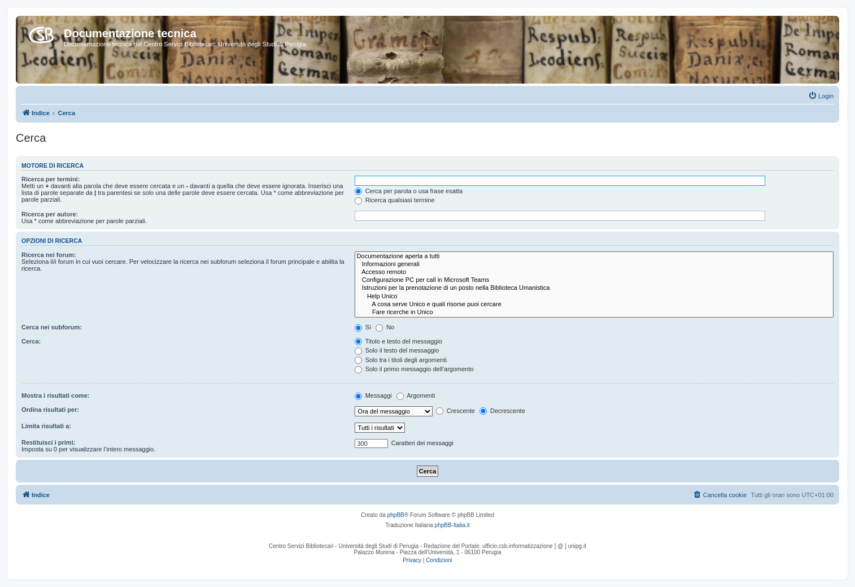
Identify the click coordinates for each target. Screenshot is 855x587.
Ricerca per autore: (49, 214)
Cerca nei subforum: (51, 327)
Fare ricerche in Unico (594, 312)
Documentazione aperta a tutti (594, 256)
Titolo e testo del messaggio (398, 341)
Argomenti (415, 395)
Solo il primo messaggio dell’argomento (414, 369)
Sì (363, 327)
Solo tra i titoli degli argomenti (401, 359)
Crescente (455, 410)
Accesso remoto (594, 272)
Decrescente (502, 410)
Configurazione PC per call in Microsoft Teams (594, 280)
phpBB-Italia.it (452, 525)
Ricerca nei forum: (48, 254)
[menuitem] (821, 96)
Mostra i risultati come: (55, 395)
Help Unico (594, 297)
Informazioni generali (594, 264)
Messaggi (373, 395)
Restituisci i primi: (48, 442)
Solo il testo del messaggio (397, 350)
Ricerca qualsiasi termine (395, 200)
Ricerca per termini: (50, 179)
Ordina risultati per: (50, 409)
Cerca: (31, 341)
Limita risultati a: (46, 426)
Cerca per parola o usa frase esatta (409, 191)
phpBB (395, 515)
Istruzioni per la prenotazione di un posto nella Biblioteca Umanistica (594, 288)
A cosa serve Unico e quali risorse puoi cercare (594, 304)
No (385, 327)
